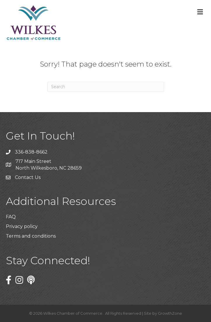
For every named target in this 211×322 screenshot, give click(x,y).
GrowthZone (170, 313)
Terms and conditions (31, 236)
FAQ (11, 217)
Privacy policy (22, 226)
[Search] (105, 87)
